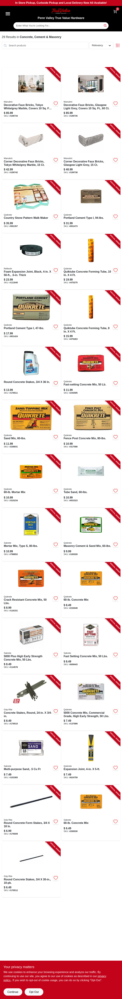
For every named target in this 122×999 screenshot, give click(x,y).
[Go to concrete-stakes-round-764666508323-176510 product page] (31, 702)
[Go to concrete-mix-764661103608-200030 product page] (91, 813)
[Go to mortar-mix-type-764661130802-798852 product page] (31, 534)
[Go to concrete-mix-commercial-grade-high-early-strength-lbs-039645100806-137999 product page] (91, 702)
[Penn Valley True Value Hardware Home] (61, 11)
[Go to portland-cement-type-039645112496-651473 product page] (91, 206)
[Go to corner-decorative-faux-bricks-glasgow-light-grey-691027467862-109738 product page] (91, 151)
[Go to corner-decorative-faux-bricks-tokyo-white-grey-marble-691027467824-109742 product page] (31, 151)
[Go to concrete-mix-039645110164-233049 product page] (91, 590)
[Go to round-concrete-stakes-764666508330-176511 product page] (31, 373)
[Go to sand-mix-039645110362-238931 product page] (31, 427)
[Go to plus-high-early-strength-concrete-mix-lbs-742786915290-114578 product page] (31, 646)
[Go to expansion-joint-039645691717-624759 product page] (91, 758)
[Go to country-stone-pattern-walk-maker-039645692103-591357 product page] (31, 206)
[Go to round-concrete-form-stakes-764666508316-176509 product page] (31, 813)
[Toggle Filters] (118, 45)
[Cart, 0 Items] (115, 11)
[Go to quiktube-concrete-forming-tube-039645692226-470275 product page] (91, 262)
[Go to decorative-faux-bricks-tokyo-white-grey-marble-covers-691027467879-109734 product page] (31, 95)
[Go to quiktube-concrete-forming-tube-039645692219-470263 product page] (91, 318)
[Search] (105, 25)
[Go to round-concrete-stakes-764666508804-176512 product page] (31, 869)
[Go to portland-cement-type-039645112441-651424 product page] (31, 318)
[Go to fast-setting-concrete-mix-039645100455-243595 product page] (91, 373)
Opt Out (34, 992)
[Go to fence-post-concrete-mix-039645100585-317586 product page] (91, 427)
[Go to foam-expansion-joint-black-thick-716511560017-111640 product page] (31, 262)
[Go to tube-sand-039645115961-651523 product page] (91, 481)
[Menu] (8, 14)
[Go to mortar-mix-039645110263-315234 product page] (31, 481)
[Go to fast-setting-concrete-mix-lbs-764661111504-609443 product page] (91, 646)
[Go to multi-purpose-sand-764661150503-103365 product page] (31, 758)
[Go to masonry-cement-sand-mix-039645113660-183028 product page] (91, 534)
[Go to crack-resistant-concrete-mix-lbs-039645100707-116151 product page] (31, 590)
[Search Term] (61, 25)
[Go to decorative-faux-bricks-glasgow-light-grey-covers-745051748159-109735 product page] (91, 95)
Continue (12, 992)
